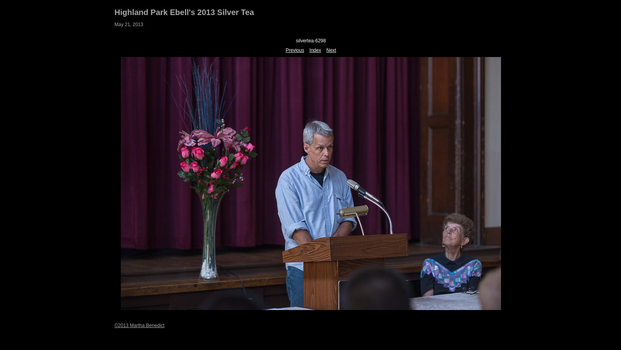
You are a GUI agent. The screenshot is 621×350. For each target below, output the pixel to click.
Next (331, 50)
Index (315, 50)
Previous (295, 50)
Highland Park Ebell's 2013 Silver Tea (184, 12)
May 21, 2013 (128, 24)
